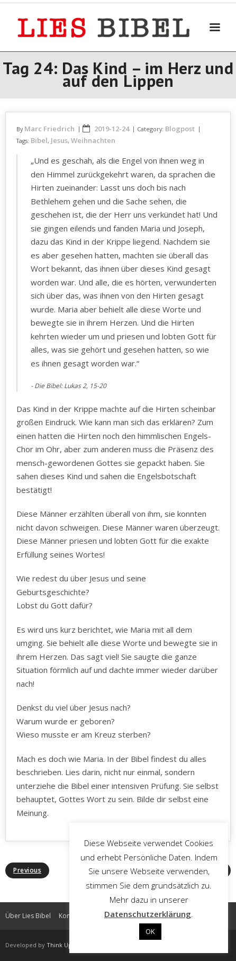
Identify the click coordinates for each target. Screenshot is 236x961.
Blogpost (180, 128)
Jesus (59, 140)
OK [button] (150, 931)
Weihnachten (93, 140)
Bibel (39, 140)
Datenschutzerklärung (147, 914)
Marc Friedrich (49, 128)
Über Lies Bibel (28, 915)
